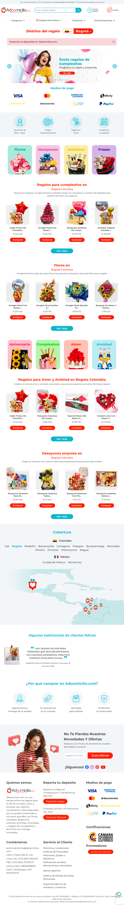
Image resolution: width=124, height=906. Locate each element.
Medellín (30, 546)
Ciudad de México (54, 562)
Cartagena (63, 546)
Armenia (52, 549)
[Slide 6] (66, 80)
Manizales (113, 546)
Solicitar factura (56, 817)
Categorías (17, 20)
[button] (17, 227)
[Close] (114, 41)
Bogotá (17, 546)
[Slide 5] (65, 80)
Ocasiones (77, 20)
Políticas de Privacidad (55, 851)
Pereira (40, 549)
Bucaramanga (95, 546)
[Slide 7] (68, 80)
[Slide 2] (59, 80)
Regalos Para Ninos (48, 20)
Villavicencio (69, 549)
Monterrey (75, 562)
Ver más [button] (62, 250)
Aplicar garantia (52, 870)
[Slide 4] (63, 80)
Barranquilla (46, 546)
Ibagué (84, 549)
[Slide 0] (55, 80)
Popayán (78, 546)
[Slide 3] (61, 80)
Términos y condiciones (56, 848)
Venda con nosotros (100, 852)
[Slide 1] (57, 80)
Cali (7, 546)
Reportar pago (55, 801)
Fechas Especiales (103, 20)
